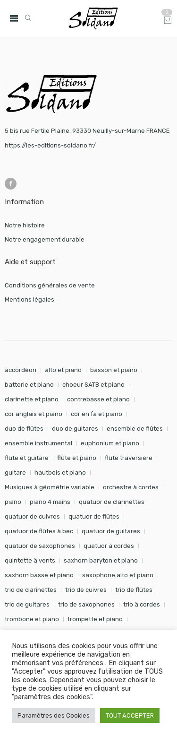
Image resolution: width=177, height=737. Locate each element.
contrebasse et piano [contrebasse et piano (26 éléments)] (98, 399)
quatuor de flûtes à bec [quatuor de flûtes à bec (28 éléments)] (39, 531)
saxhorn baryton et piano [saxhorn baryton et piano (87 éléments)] (101, 560)
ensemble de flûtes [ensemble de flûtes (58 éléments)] (135, 428)
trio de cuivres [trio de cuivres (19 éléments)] (86, 589)
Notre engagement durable (44, 239)
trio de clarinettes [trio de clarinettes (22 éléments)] (31, 589)
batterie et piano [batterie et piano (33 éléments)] (29, 384)
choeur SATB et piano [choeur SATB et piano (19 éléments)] (93, 384)
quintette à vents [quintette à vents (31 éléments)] (30, 560)
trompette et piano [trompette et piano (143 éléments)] (95, 619)
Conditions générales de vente (50, 285)
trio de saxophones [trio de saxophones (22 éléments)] (86, 604)
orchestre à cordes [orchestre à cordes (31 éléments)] (131, 487)
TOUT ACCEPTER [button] (130, 715)
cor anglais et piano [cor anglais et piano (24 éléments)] (33, 413)
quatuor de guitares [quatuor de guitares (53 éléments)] (111, 531)
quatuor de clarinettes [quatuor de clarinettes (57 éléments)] (111, 501)
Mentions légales (29, 299)
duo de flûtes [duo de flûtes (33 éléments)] (24, 428)
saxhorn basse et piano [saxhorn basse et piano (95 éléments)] (39, 575)
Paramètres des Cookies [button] (53, 715)
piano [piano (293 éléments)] (13, 501)
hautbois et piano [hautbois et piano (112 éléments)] (60, 472)
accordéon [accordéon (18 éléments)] (20, 369)
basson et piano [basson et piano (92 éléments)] (113, 369)
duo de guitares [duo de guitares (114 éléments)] (75, 428)
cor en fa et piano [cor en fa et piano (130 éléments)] (96, 413)
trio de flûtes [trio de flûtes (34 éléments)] (133, 589)
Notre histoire (25, 225)
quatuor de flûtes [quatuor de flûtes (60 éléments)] (93, 516)
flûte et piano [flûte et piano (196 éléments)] (76, 457)
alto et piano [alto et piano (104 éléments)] (63, 369)
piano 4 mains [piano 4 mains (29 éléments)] (50, 501)
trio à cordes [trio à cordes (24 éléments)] (141, 604)
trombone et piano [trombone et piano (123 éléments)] (32, 619)
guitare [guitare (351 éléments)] (15, 472)
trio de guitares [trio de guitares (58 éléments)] (27, 604)
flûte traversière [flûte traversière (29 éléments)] (128, 457)
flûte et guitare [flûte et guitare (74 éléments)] (27, 457)
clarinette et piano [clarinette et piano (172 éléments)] (32, 399)
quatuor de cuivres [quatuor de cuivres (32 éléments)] (32, 516)
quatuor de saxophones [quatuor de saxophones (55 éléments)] (40, 545)
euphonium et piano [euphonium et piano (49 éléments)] (110, 443)
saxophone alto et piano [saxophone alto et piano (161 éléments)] (117, 575)
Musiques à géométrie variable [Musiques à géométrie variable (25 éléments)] (49, 487)
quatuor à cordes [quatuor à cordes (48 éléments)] (109, 545)
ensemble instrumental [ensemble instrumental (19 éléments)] (38, 443)
